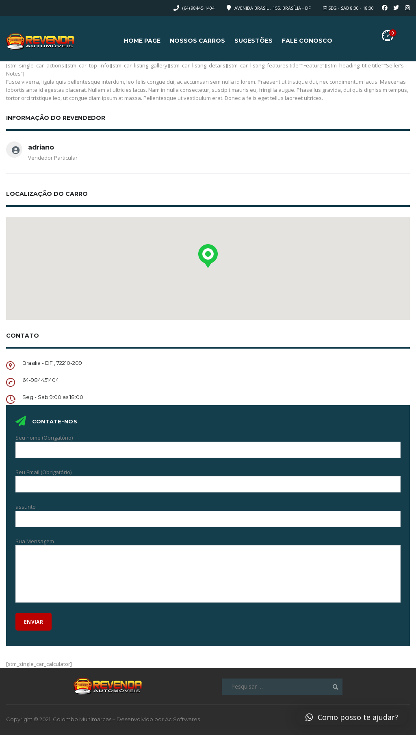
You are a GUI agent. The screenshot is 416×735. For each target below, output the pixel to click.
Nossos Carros (197, 40)
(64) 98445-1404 (198, 8)
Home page (142, 40)
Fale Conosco (307, 40)
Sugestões (253, 40)
